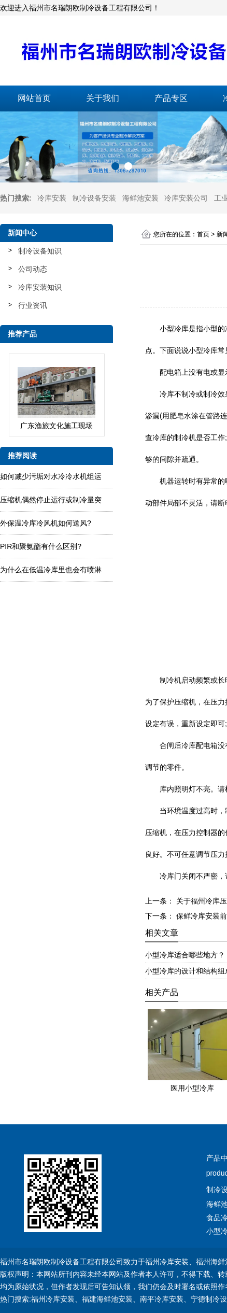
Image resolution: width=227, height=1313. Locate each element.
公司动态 (32, 269)
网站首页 (34, 98)
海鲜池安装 (140, 198)
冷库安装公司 (186, 198)
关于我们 (102, 98)
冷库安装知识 (40, 287)
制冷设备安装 (94, 198)
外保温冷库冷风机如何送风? (45, 523)
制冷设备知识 (40, 251)
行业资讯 (32, 305)
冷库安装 (51, 198)
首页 (203, 234)
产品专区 (171, 98)
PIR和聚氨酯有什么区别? (40, 546)
